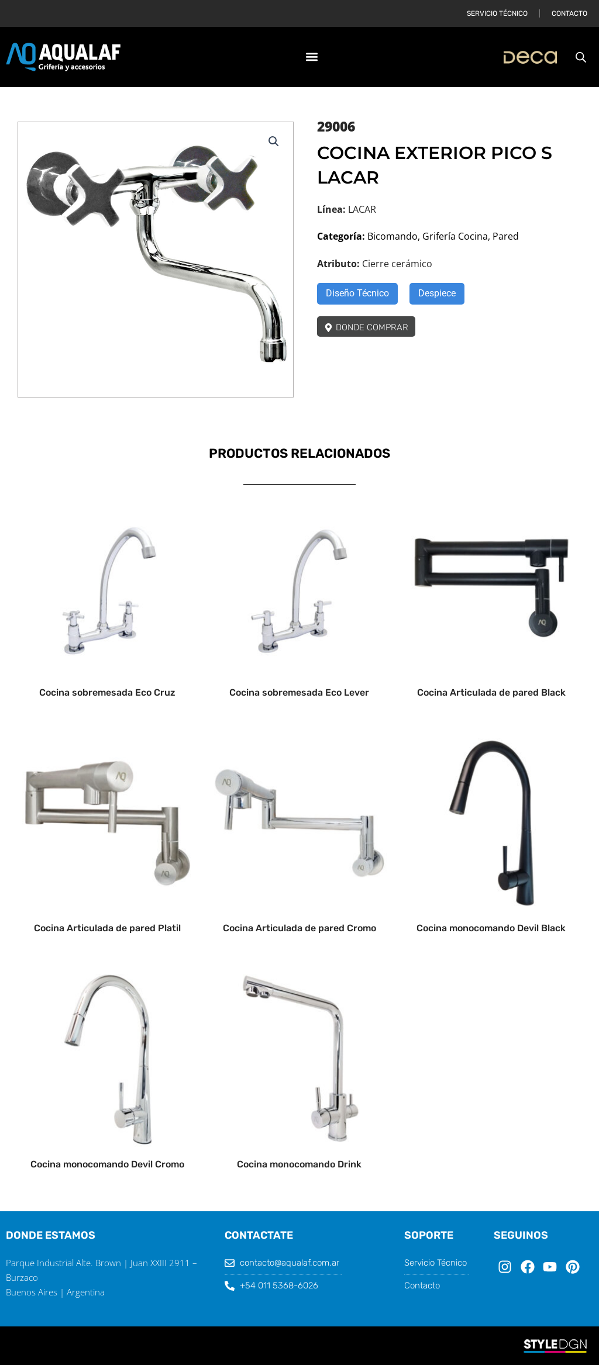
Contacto (569, 13)
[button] (312, 57)
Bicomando (392, 236)
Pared (506, 236)
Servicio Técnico (497, 13)
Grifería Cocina (455, 236)
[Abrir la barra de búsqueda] (581, 57)
